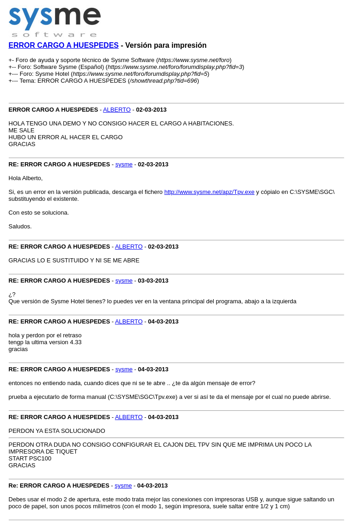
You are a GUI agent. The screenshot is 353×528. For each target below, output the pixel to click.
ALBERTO (117, 109)
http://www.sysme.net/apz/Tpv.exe (209, 191)
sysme (124, 164)
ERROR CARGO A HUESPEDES (64, 45)
